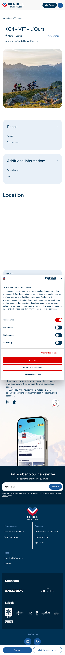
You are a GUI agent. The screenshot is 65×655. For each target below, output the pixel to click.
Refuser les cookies (32, 375)
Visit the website (47, 650)
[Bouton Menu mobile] (60, 5)
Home (4, 18)
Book (49, 5)
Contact (17, 650)
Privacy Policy (47, 493)
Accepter (32, 360)
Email (27, 641)
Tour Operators (11, 537)
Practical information (14, 558)
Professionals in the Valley (47, 531)
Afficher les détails (49, 353)
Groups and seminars (14, 531)
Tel (37, 641)
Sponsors (39, 542)
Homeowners (41, 537)
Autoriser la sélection (32, 367)
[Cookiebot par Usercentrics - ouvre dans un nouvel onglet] (45, 278)
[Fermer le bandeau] (61, 278)
